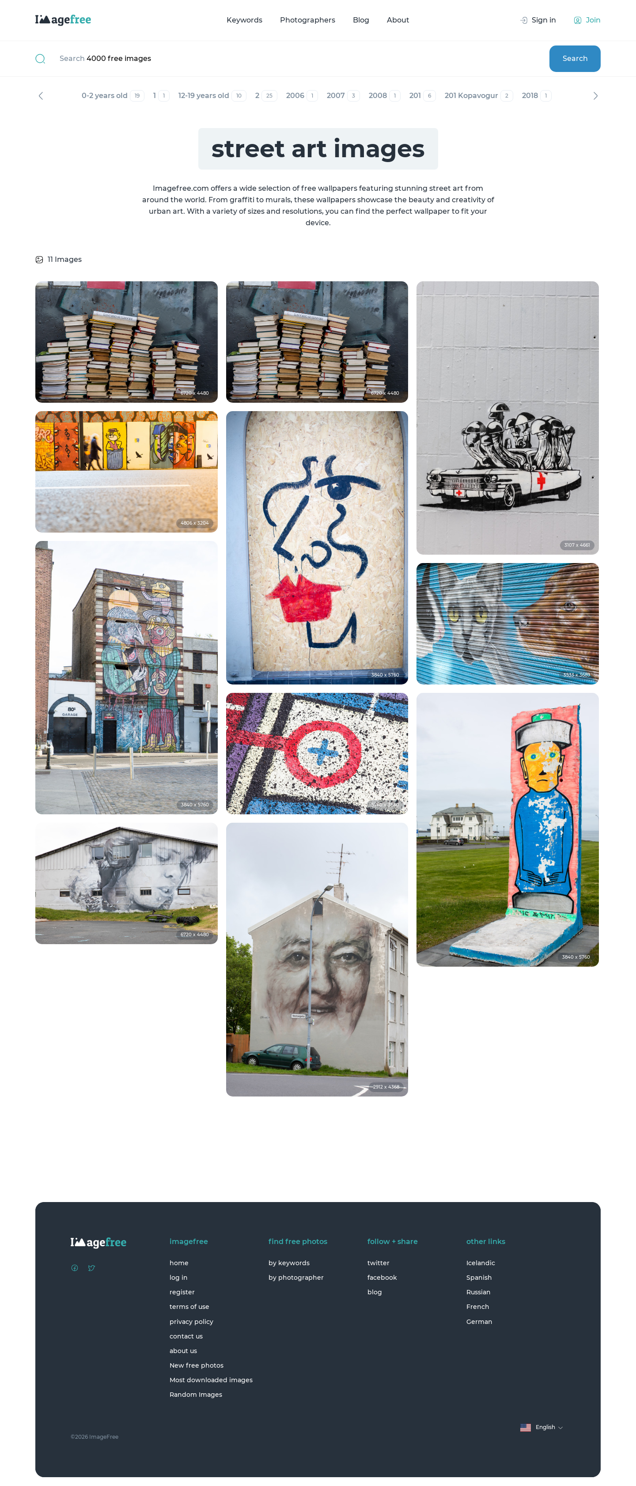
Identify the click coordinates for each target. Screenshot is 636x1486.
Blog (361, 20)
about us (183, 1351)
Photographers (307, 20)
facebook (382, 1278)
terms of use (189, 1307)
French (477, 1307)
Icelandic (480, 1263)
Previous (40, 96)
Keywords (244, 20)
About (398, 20)
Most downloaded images (211, 1380)
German (479, 1322)
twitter (378, 1263)
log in (179, 1278)
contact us (186, 1336)
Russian (478, 1292)
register (182, 1292)
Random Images (196, 1395)
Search (575, 58)
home (179, 1263)
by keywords (289, 1263)
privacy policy (191, 1322)
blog (374, 1292)
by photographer (296, 1278)
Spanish (479, 1278)
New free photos (196, 1365)
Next (595, 96)
